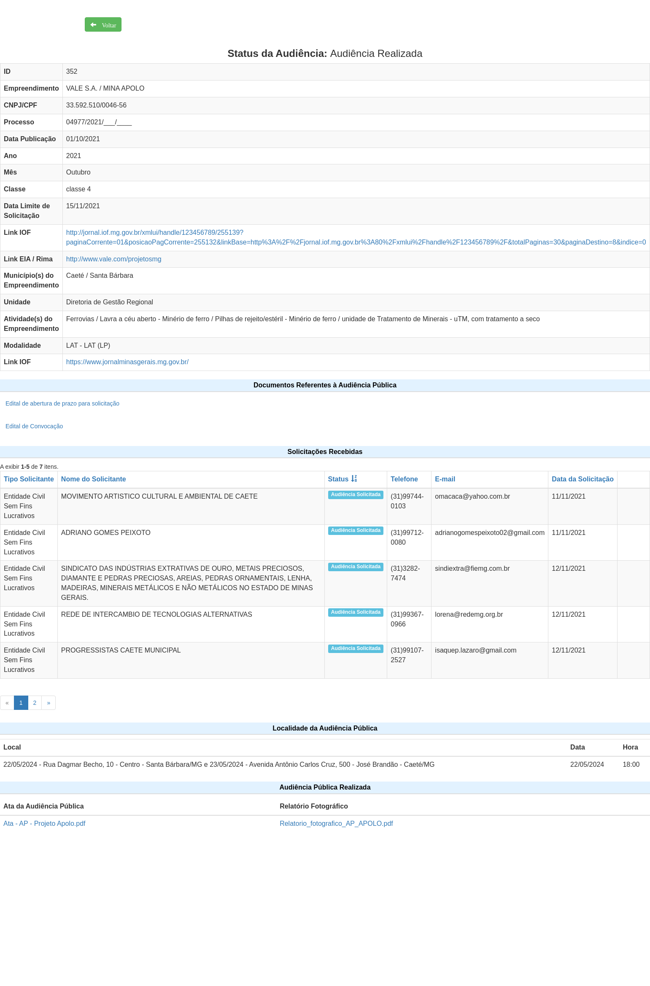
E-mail (445, 479)
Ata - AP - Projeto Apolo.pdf (44, 823)
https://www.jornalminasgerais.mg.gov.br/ (127, 361)
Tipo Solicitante (29, 479)
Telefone (404, 479)
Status (338, 479)
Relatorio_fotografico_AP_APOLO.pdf (336, 823)
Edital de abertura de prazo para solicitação (62, 403)
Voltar (106, 24)
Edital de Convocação (34, 426)
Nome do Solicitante (93, 479)
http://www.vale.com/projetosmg (114, 259)
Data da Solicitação (583, 479)
